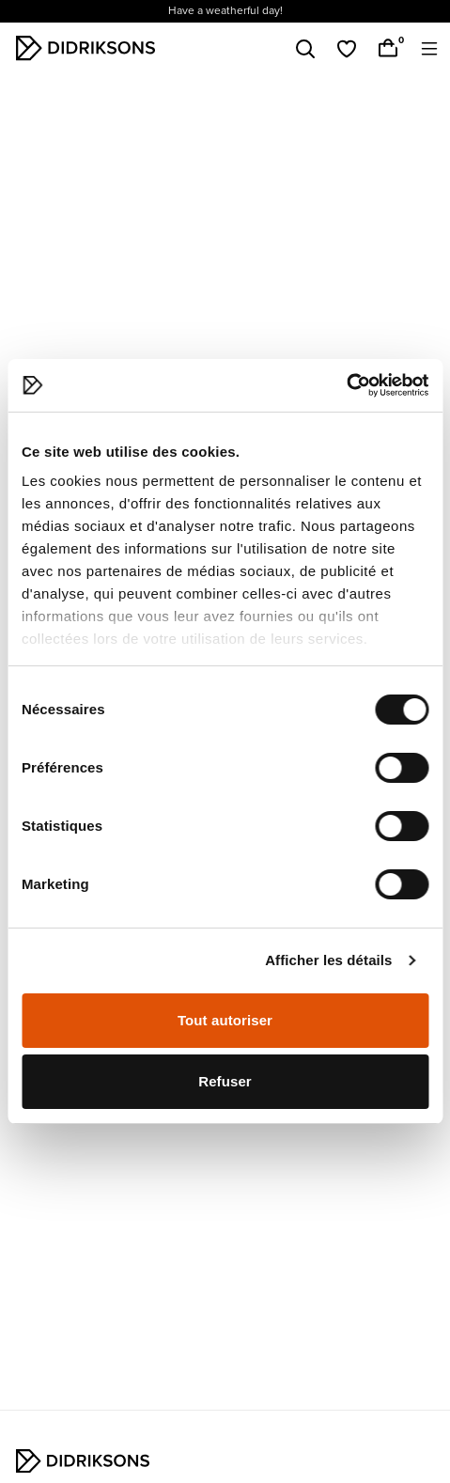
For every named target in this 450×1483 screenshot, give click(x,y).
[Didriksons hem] (85, 48)
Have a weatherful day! (225, 11)
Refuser (225, 1081)
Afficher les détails (328, 960)
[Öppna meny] (429, 49)
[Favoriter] (347, 49)
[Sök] (305, 49)
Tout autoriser (225, 1020)
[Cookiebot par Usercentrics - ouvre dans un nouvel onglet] (346, 385)
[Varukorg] (388, 49)
